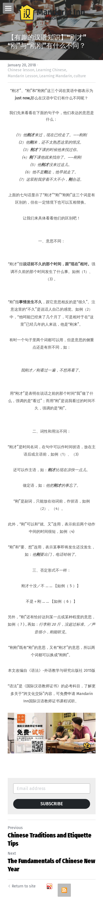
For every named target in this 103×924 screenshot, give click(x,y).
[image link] (52, 12)
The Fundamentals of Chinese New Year (51, 865)
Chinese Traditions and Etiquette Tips (49, 839)
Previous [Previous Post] (15, 827)
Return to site (22, 886)
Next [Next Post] (12, 853)
